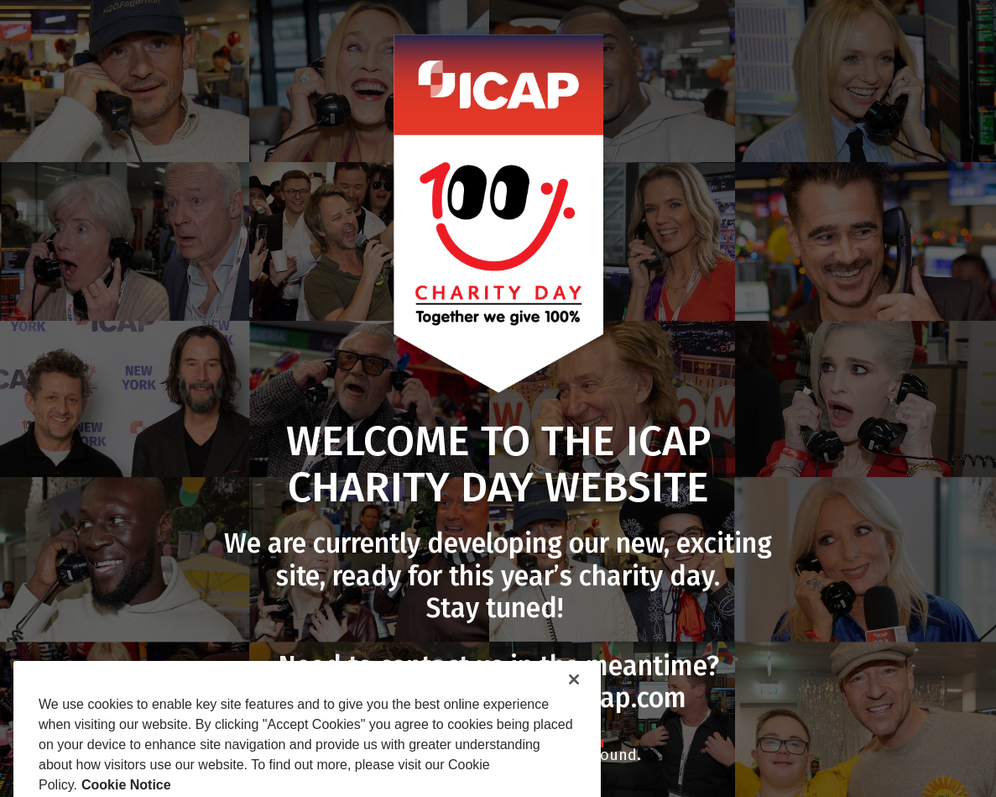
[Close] (573, 708)
